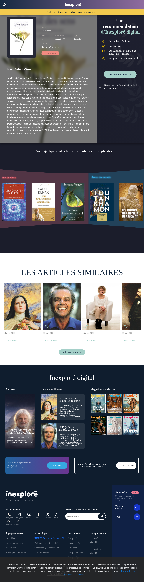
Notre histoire (12, 538)
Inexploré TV (74, 543)
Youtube (29, 516)
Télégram (19, 516)
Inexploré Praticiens (77, 552)
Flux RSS (18, 523)
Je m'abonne (57, 465)
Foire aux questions (127, 507)
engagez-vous (90, 12)
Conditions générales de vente (47, 548)
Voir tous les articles (72, 352)
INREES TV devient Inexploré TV (49, 538)
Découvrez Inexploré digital (120, 74)
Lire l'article (11, 340)
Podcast (9, 523)
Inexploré (72, 538)
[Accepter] (67, 574)
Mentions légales (41, 552)
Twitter (47, 516)
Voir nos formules (126, 465)
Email (127, 516)
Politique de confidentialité (46, 543)
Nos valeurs (11, 548)
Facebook (38, 516)
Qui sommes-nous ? (14, 543)
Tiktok (55, 516)
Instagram (9, 516)
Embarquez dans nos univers (18, 552)
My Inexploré (74, 548)
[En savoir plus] (128, 571)
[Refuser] (80, 574)
